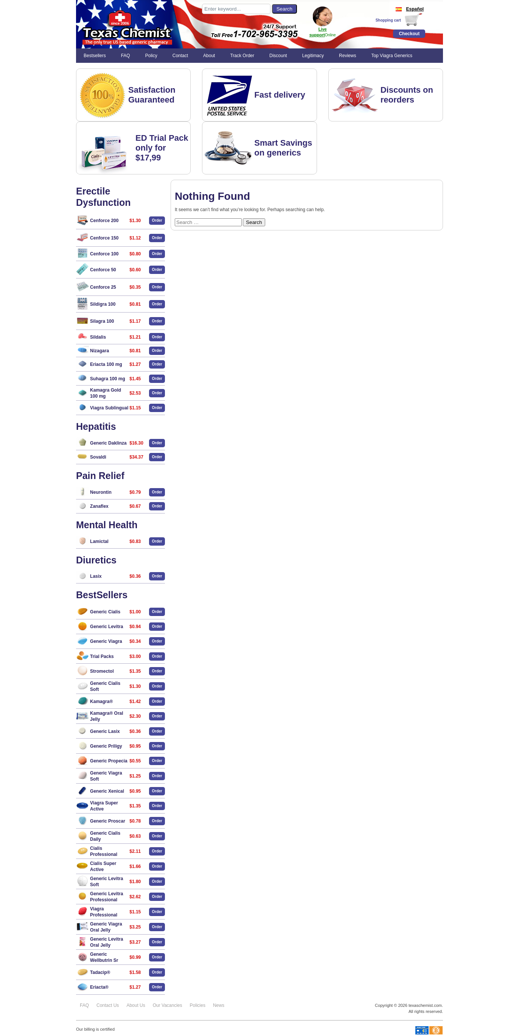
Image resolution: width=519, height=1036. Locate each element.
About (209, 55)
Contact (180, 55)
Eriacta (99, 987)
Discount (278, 55)
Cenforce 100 (104, 254)
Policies (197, 1005)
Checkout (409, 33)
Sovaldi (98, 457)
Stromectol (102, 671)
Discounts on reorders (407, 94)
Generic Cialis (105, 611)
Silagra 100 (102, 321)
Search (254, 222)
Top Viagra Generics (391, 55)
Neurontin (101, 492)
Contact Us (107, 1005)
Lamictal (99, 541)
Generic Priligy (106, 746)
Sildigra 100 (102, 304)
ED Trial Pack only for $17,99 (161, 147)
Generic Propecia (108, 761)
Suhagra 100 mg (107, 378)
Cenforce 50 (103, 269)
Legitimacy (313, 55)
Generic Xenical (107, 791)
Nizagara (99, 350)
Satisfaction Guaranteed (152, 94)
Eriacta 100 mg (106, 364)
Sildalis (98, 337)
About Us (135, 1005)
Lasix (96, 576)
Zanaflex (99, 506)
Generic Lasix (105, 731)
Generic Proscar (107, 821)
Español (409, 9)
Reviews (347, 55)
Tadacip (100, 972)
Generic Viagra (106, 641)
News (218, 1005)
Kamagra (101, 701)
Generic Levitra (106, 626)
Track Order (242, 55)
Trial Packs (102, 656)
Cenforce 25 (103, 287)
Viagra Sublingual (109, 408)
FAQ (125, 55)
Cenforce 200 (104, 220)
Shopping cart (388, 20)
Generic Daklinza (108, 443)
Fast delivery (279, 95)
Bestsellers (95, 55)
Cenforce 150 (104, 238)
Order (157, 220)
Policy (151, 55)
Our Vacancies (167, 1005)
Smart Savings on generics (283, 147)
